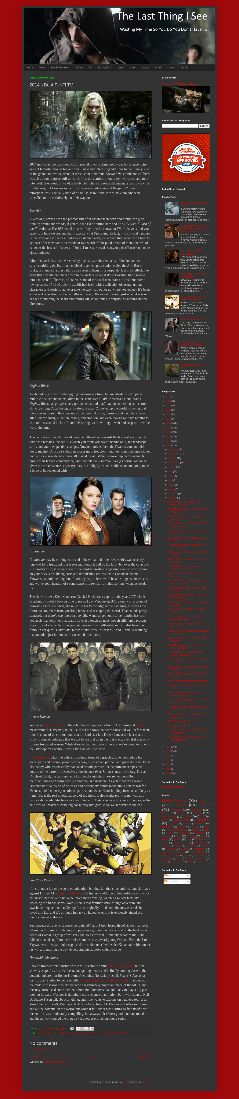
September (174, 462)
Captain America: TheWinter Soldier (105, 980)
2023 (168, 410)
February (173, 493)
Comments (171, 881)
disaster (206, 845)
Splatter (177, 839)
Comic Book (181, 819)
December (173, 449)
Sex (187, 855)
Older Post (144, 1056)
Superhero (199, 823)
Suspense (199, 849)
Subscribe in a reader (173, 787)
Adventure (199, 833)
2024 (168, 405)
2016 (168, 441)
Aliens (165, 839)
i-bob (125, 1082)
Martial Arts (169, 816)
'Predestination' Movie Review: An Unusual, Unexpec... (185, 694)
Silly (164, 842)
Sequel (195, 829)
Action (132, 67)
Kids (192, 852)
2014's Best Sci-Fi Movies (181, 721)
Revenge (166, 826)
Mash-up (180, 862)
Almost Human (56, 725)
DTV (207, 826)
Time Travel (199, 855)
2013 (168, 751)
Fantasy (191, 836)
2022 (168, 414)
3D (172, 862)
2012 (168, 755)
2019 (168, 427)
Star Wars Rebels (89, 1033)
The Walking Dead (120, 966)
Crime (188, 816)
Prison (202, 852)
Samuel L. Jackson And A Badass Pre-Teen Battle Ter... (187, 738)
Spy (203, 836)
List (54, 1033)
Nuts (189, 839)
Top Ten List (180, 842)
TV (90, 67)
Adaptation (203, 819)
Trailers (78, 67)
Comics (171, 67)
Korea (181, 826)
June (171, 476)
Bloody (181, 852)
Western (166, 836)
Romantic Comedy (170, 855)
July (170, 471)
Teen (178, 836)
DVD (185, 823)
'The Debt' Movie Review (192, 319)
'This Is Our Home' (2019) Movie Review (193, 275)
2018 (168, 432)
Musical (178, 845)
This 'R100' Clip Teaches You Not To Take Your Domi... (186, 646)
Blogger (146, 1082)
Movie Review (174, 801)
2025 (168, 401)
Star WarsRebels (70, 893)
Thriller (181, 813)
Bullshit (171, 849)
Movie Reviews (60, 67)
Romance (199, 842)
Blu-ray (194, 826)
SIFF (165, 813)
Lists (120, 67)
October (172, 458)
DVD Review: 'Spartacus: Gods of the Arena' (193, 298)
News (42, 67)
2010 (168, 764)
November (173, 453)
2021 (168, 418)
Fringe (140, 725)
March (171, 489)
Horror (145, 67)
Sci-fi (78, 1033)
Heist (178, 858)
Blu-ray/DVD (105, 67)
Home (30, 67)
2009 (168, 769)
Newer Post (36, 1056)
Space (165, 845)
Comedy (196, 809)
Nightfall (190, 862)
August (172, 467)
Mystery (201, 839)
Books (185, 67)
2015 (168, 445)
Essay (187, 858)
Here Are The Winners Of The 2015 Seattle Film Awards (185, 653)
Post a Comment (42, 1049)
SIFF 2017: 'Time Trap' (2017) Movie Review (191, 343)
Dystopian (184, 833)
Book (206, 829)
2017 (168, 436)
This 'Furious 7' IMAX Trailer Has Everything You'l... (184, 503)
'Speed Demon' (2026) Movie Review (191, 252)
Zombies (172, 823)
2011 (168, 760)
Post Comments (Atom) (55, 1062)
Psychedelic (200, 858)
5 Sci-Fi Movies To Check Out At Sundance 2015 (184, 567)
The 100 (102, 1033)
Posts (168, 875)
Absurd (192, 845)
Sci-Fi (158, 67)
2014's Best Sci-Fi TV (179, 725)
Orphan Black (68, 1033)
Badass (177, 809)
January (172, 498)
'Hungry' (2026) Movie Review (180, 84)
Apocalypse (167, 852)
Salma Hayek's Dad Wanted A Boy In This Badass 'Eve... (186, 617)
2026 (168, 396)
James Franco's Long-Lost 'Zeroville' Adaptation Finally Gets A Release (194, 228)
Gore (184, 849)
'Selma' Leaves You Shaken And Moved (188, 681)
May (170, 480)
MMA (164, 862)
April (170, 484)
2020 (168, 423)
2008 (168, 773)
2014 (168, 746)
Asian (198, 813)
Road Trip (167, 858)
